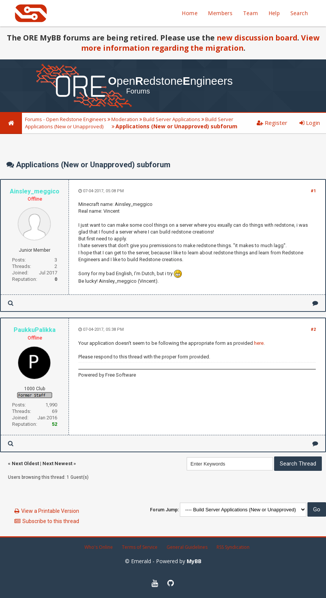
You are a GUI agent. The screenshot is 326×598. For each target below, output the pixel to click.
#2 (313, 329)
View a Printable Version (50, 511)
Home (190, 13)
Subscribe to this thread (50, 521)
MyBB (194, 561)
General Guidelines (187, 547)
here (259, 343)
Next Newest (57, 463)
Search (299, 13)
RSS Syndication (233, 547)
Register (272, 122)
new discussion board (257, 38)
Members (220, 13)
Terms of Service (140, 547)
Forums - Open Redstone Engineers (65, 119)
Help (274, 13)
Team (250, 13)
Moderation (124, 119)
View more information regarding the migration (200, 43)
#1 (313, 190)
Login (309, 122)
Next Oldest (25, 463)
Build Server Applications (171, 119)
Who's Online (98, 547)
